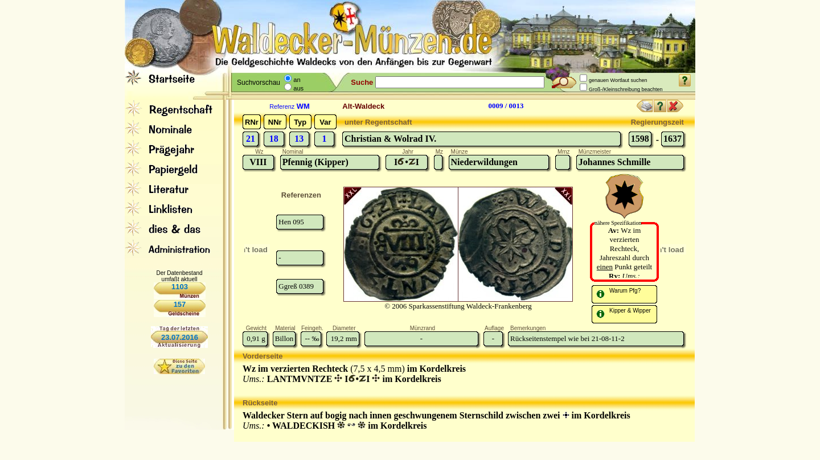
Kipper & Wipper (630, 310)
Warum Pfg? (625, 291)
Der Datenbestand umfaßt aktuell (179, 276)
